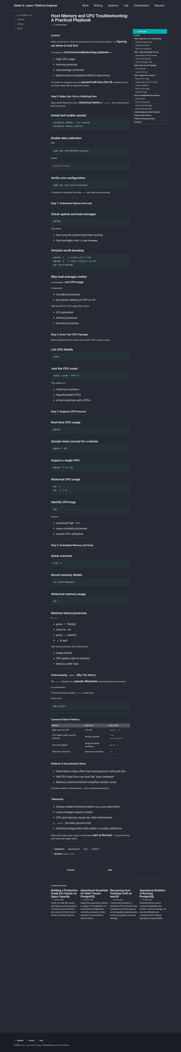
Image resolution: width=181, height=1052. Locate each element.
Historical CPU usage (145, 110)
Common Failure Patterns (145, 150)
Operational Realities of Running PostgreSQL (152, 990)
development (74, 941)
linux (85, 941)
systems (95, 941)
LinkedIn (20, 1040)
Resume (159, 5)
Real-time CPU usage (145, 98)
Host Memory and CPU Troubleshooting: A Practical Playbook (89, 17)
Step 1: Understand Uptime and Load (148, 61)
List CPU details (142, 85)
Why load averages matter (147, 76)
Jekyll (63, 1045)
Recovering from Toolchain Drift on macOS (121, 990)
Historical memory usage (146, 135)
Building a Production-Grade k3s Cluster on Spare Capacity (64, 990)
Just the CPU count (144, 89)
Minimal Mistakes (75, 1045)
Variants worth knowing (146, 72)
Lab (126, 5)
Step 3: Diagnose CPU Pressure (148, 93)
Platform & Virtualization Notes (148, 154)
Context (138, 36)
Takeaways (139, 159)
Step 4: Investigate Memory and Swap (148, 120)
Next (110, 963)
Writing (98, 5)
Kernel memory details (145, 130)
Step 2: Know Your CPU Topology (149, 80)
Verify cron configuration (146, 56)
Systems (113, 5)
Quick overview (142, 126)
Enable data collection (145, 52)
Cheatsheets (141, 5)
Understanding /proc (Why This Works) (148, 144)
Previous (70, 963)
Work (85, 5)
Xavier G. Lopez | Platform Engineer (35, 5)
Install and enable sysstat (146, 48)
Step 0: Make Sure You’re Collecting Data (145, 42)
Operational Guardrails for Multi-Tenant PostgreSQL (94, 990)
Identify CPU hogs (143, 115)
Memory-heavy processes (147, 139)
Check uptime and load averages (149, 68)
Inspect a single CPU (144, 106)
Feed (45, 1040)
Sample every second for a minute (150, 102)
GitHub (34, 1040)
